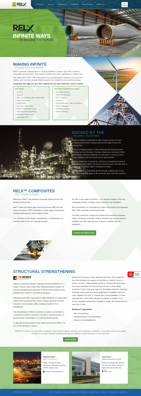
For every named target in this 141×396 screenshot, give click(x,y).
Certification (75, 4)
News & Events (87, 4)
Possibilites (40, 4)
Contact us (100, 4)
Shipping (20, 95)
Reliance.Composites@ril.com (53, 371)
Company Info (62, 4)
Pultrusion (59, 100)
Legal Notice (123, 392)
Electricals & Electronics (25, 114)
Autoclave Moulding (63, 92)
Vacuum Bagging (62, 106)
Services (50, 4)
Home (51, 392)
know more (70, 339)
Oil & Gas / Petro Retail (25, 106)
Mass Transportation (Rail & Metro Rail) (30, 98)
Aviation (19, 92)
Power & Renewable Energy (26, 109)
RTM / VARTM (61, 98)
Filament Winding (62, 112)
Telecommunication (23, 100)
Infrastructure (21, 103)
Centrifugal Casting (62, 109)
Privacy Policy (113, 392)
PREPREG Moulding (63, 95)
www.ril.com (107, 371)
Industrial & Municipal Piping (27, 112)
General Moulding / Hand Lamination (69, 103)
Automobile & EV (23, 117)
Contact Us (103, 392)
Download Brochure (84, 233)
